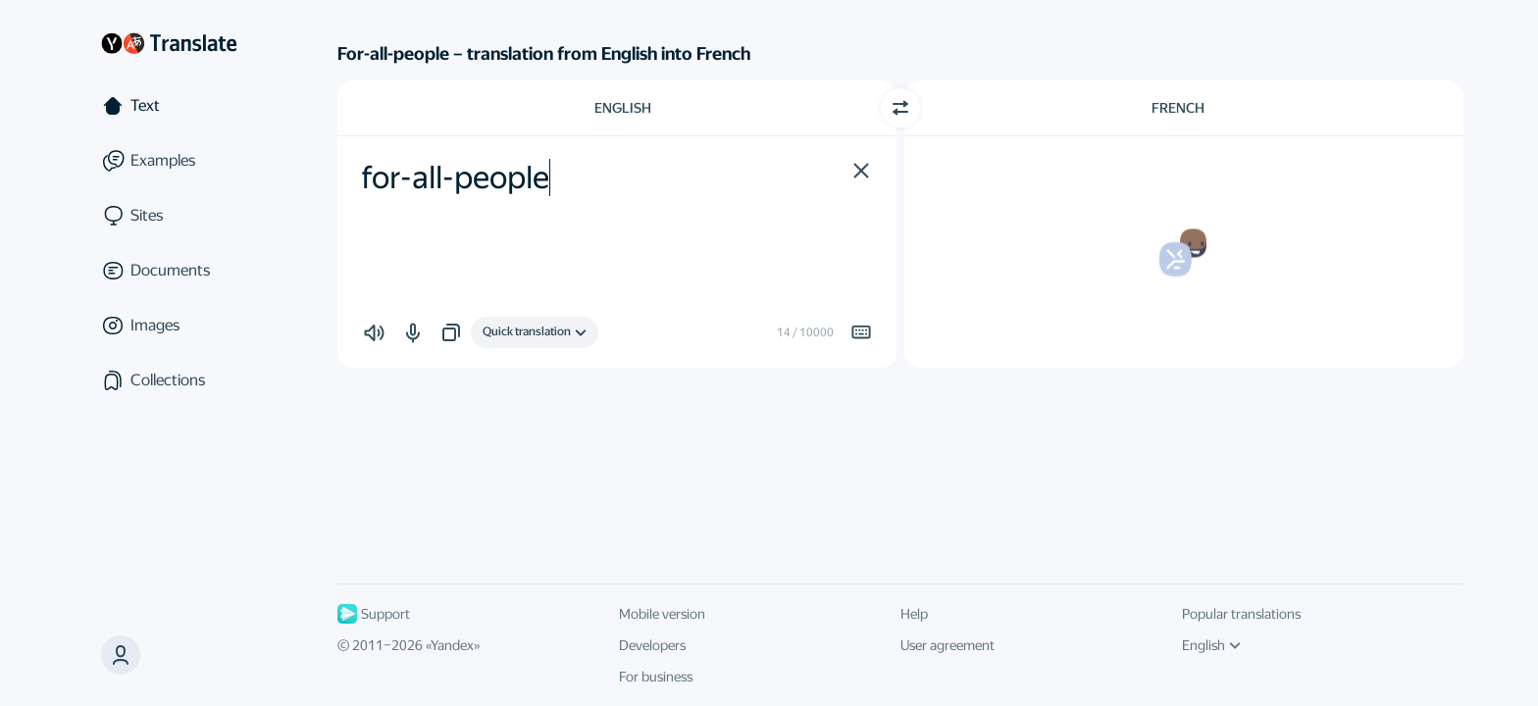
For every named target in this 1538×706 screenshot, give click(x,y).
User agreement (947, 645)
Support (373, 614)
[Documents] (168, 270)
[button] (120, 655)
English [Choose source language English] (622, 108)
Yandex (452, 645)
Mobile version (662, 614)
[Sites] (168, 215)
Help (914, 614)
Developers (652, 645)
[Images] (168, 325)
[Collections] (168, 380)
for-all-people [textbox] (455, 177)
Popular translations (1241, 614)
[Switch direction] (900, 107)
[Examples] (168, 160)
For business (655, 676)
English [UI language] (1211, 645)
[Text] (168, 106)
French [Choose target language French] (1178, 108)
